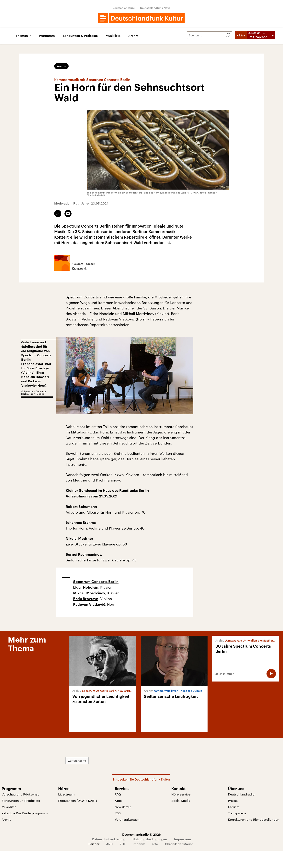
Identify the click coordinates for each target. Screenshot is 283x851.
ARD (109, 844)
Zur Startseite (77, 760)
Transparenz (237, 813)
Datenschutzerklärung (108, 839)
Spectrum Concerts (82, 297)
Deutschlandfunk (123, 7)
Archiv (133, 35)
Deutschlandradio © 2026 (141, 834)
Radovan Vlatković (89, 604)
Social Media (180, 800)
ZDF (123, 844)
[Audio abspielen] (271, 673)
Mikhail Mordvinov (89, 593)
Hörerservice (180, 794)
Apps (118, 800)
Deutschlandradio (241, 794)
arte (155, 844)
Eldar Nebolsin (85, 587)
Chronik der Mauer (179, 844)
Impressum (182, 839)
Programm (47, 35)
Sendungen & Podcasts (80, 35)
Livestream (66, 794)
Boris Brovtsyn (85, 599)
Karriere (234, 807)
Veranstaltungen (127, 819)
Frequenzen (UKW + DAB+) (77, 800)
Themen (22, 35)
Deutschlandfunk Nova (155, 7)
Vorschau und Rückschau (21, 794)
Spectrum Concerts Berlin (96, 581)
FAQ (118, 794)
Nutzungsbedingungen (149, 839)
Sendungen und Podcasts (21, 800)
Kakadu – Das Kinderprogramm (25, 813)
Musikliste (113, 35)
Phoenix (139, 844)
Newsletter (123, 807)
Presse (233, 800)
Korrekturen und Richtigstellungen (253, 819)
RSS (118, 813)
